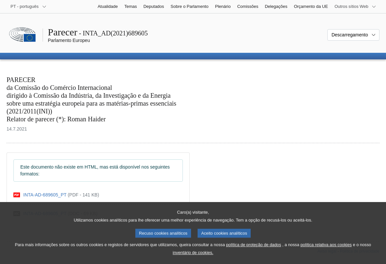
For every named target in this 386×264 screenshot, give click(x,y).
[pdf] (56, 195)
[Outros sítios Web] (355, 6)
